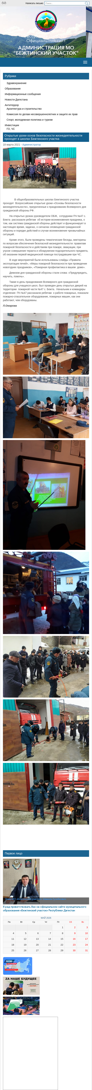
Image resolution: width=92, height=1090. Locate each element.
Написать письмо (34, 3)
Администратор (31, 144)
